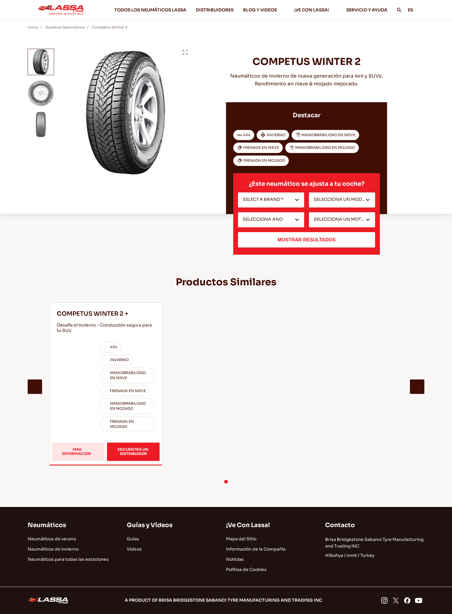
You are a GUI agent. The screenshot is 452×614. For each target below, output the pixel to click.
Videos (134, 549)
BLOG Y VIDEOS (264, 10)
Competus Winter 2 (109, 27)
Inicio (33, 27)
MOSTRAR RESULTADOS (306, 239)
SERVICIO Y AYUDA (366, 10)
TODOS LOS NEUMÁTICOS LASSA (150, 10)
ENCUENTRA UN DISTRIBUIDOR (133, 451)
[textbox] (271, 200)
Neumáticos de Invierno (53, 549)
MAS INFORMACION (82, 454)
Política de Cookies (246, 569)
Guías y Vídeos (150, 525)
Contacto (340, 525)
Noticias (235, 559)
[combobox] (271, 199)
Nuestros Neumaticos (65, 27)
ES (414, 10)
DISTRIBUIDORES (215, 10)
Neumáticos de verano (52, 539)
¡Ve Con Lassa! (248, 525)
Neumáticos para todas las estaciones (68, 559)
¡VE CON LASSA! (315, 10)
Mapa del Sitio (241, 539)
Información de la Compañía (256, 549)
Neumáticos (47, 525)
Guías (133, 539)
